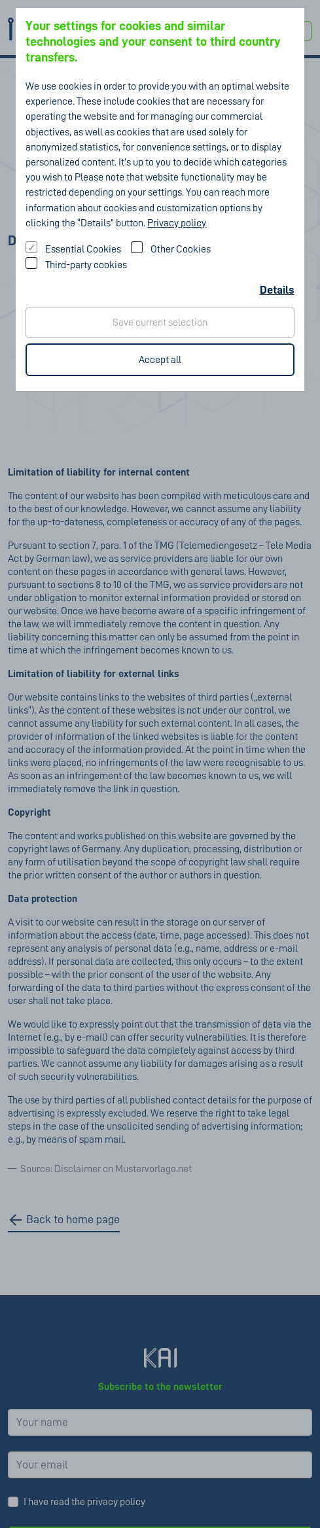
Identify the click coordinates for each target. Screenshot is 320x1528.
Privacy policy (176, 223)
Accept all (160, 360)
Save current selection (160, 322)
